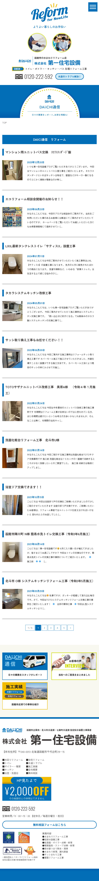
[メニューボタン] (92, 7)
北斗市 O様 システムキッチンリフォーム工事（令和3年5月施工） (50, 581)
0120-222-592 (38, 76)
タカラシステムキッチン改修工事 (28, 293)
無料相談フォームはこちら (49, 825)
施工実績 (32, 766)
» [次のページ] (70, 627)
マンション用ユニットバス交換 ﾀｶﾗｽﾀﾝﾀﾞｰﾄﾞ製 (38, 152)
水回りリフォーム (14, 759)
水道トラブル (35, 763)
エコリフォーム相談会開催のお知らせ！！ (36, 199)
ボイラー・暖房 (13, 766)
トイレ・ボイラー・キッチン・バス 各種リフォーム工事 (56, 68)
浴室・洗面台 (11, 773)
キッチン (9, 769)
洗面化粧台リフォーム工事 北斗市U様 (32, 440)
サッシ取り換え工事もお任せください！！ (34, 340)
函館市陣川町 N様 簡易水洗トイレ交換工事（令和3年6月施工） (48, 534)
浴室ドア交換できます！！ (23, 487)
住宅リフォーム (36, 759)
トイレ (8, 763)
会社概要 (32, 769)
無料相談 (32, 773)
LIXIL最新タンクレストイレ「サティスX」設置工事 (40, 246)
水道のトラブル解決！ (69, 76)
